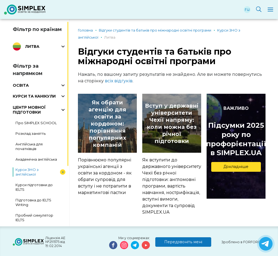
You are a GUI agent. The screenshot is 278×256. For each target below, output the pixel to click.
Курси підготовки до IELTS (34, 187)
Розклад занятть (30, 133)
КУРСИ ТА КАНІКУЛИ (34, 96)
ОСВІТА (21, 85)
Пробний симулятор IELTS (34, 217)
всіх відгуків (118, 80)
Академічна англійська (36, 159)
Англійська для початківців (29, 146)
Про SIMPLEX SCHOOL (36, 123)
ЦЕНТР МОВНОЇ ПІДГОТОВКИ (29, 110)
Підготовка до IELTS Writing (33, 202)
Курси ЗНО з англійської (27, 171)
